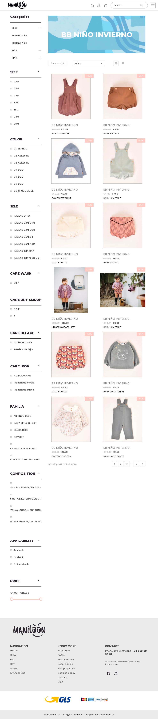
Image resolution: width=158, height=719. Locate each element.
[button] (38, 72)
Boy (12, 663)
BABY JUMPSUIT (60, 133)
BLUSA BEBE (21, 430)
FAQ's (61, 654)
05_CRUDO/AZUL (24, 190)
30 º (16, 282)
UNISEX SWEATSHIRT (63, 327)
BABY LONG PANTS (113, 456)
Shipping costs (67, 668)
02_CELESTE (21, 155)
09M (16, 95)
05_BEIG (18, 169)
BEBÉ (14, 28)
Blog (60, 681)
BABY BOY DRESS (61, 456)
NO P (17, 309)
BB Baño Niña (19, 35)
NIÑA (14, 50)
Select (77, 63)
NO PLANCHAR (22, 375)
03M (16, 81)
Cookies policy (66, 672)
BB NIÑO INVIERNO (65, 125)
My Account (17, 672)
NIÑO (14, 58)
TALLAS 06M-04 (23, 236)
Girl (12, 659)
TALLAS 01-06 (22, 215)
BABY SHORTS (111, 133)
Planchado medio (24, 382)
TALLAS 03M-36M (24, 229)
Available (19, 550)
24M (16, 116)
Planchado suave (24, 389)
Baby (13, 654)
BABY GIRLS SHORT (25, 423)
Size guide (64, 650)
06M (16, 88)
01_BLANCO (20, 148)
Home (14, 650)
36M (16, 123)
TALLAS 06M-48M (24, 243)
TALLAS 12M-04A (24, 251)
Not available (21, 564)
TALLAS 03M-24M (24, 222)
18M (16, 109)
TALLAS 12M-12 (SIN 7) (27, 258)
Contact (62, 677)
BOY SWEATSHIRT (61, 198)
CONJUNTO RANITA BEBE (24, 459)
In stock (19, 557)
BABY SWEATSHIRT (113, 391)
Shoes (14, 668)
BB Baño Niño (19, 43)
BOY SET (19, 437)
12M (16, 102)
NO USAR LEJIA (23, 342)
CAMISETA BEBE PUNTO (23, 448)
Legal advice (65, 663)
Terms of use (66, 659)
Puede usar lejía (23, 349)
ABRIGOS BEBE (22, 415)
